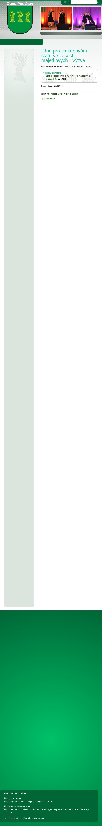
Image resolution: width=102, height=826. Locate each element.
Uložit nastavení (11, 818)
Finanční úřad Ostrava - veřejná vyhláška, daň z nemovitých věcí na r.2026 (18, 105)
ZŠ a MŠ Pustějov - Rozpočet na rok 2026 (19, 289)
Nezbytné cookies (12, 798)
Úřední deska (14, 57)
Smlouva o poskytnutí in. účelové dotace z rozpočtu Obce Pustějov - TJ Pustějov (18, 710)
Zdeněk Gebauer (72, 823)
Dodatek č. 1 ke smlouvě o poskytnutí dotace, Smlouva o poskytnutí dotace (19, 496)
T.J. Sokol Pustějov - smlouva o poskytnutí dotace (18, 453)
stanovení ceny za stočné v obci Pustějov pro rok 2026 (18, 300)
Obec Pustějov (20, 3)
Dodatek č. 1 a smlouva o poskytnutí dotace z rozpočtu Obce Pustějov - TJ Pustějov (19, 693)
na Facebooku (53, 94)
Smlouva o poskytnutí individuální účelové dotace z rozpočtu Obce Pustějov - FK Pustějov (18, 578)
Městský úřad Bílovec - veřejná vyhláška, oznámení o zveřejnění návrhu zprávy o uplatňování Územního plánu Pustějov (18, 142)
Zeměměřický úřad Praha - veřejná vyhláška (17, 222)
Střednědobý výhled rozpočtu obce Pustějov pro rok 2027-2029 (19, 250)
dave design (36, 823)
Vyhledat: (66, 2)
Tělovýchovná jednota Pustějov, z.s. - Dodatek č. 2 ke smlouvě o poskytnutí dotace (18, 331)
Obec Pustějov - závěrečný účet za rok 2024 (18, 380)
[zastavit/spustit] (44, 9)
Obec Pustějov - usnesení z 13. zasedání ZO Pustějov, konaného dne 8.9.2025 (18, 366)
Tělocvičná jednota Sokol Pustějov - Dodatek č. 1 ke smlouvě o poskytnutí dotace (18, 349)
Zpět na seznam (48, 99)
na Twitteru (64, 94)
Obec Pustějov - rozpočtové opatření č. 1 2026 (18, 159)
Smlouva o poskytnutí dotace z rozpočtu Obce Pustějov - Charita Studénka (18, 173)
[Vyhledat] (99, 2)
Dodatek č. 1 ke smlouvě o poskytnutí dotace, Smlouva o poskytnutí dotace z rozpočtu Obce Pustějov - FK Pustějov (19, 622)
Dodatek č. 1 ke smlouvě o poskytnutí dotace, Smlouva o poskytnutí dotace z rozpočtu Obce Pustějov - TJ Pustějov (19, 598)
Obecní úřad (7, 42)
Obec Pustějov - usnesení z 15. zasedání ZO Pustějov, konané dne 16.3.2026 (18, 205)
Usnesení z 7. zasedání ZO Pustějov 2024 (18, 564)
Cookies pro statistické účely (17, 806)
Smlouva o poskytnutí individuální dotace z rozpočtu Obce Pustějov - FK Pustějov (18, 727)
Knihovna (45, 42)
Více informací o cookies (34, 818)
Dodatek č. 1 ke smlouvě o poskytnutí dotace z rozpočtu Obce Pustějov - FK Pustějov (19, 765)
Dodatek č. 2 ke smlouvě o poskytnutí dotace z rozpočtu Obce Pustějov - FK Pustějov (19, 676)
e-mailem (74, 94)
